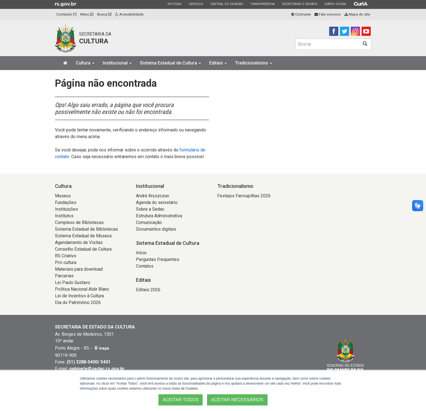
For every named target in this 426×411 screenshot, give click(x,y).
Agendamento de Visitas (79, 242)
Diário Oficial (335, 4)
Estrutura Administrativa (159, 215)
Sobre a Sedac (150, 209)
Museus (63, 195)
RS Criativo (65, 255)
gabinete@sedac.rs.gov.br (97, 368)
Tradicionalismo (253, 63)
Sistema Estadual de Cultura (170, 63)
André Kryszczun (152, 195)
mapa (101, 348)
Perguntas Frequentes (157, 259)
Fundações (65, 202)
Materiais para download (79, 269)
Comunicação (149, 222)
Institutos (64, 215)
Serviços (195, 4)
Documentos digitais (156, 229)
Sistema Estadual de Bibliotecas (86, 229)
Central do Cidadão (226, 4)
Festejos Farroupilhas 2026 (244, 195)
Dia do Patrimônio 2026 (78, 302)
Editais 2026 (148, 289)
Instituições (66, 209)
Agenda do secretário (157, 202)
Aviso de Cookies (185, 388)
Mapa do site (357, 14)
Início (141, 252)
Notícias (174, 4)
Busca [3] (104, 14)
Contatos (144, 266)
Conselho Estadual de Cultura (83, 249)
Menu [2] (87, 14)
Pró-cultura (65, 262)
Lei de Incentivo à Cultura (79, 295)
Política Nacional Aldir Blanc (82, 289)
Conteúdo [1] (66, 14)
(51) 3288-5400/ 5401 (88, 362)
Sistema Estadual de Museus (83, 235)
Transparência (262, 4)
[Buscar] (327, 44)
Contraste (301, 14)
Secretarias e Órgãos (299, 4)
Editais (218, 63)
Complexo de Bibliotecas (79, 222)
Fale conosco (327, 14)
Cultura (85, 63)
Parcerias (64, 275)
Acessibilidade (129, 14)
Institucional (117, 63)
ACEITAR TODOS (180, 399)
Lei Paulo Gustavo (72, 282)
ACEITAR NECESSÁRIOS (237, 399)
